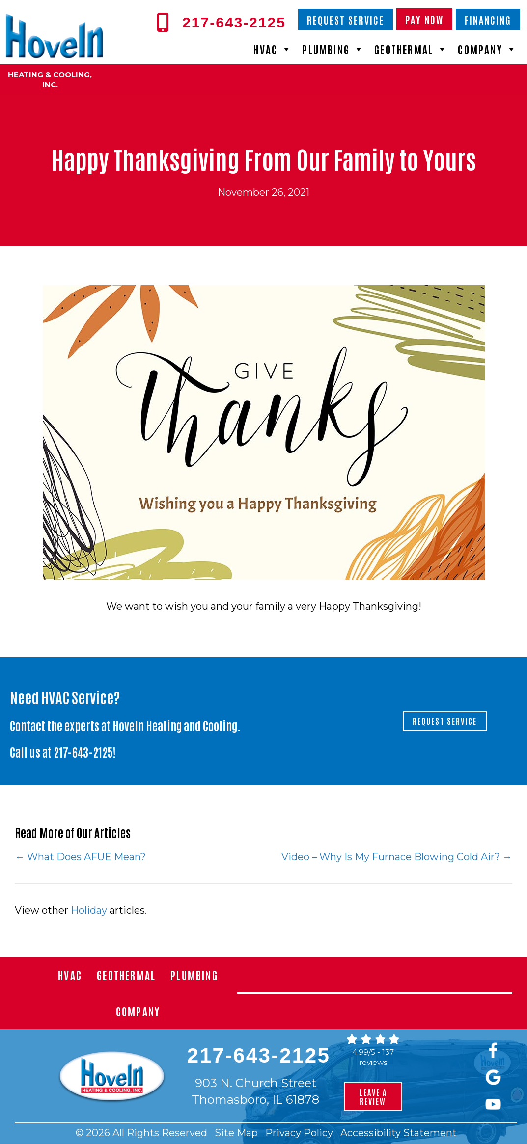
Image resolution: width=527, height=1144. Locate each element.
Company (487, 49)
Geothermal (411, 49)
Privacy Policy (299, 1133)
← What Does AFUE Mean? (80, 857)
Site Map (236, 1133)
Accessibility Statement (398, 1133)
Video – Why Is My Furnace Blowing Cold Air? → (396, 857)
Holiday (89, 910)
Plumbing (333, 49)
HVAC (272, 49)
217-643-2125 (83, 751)
